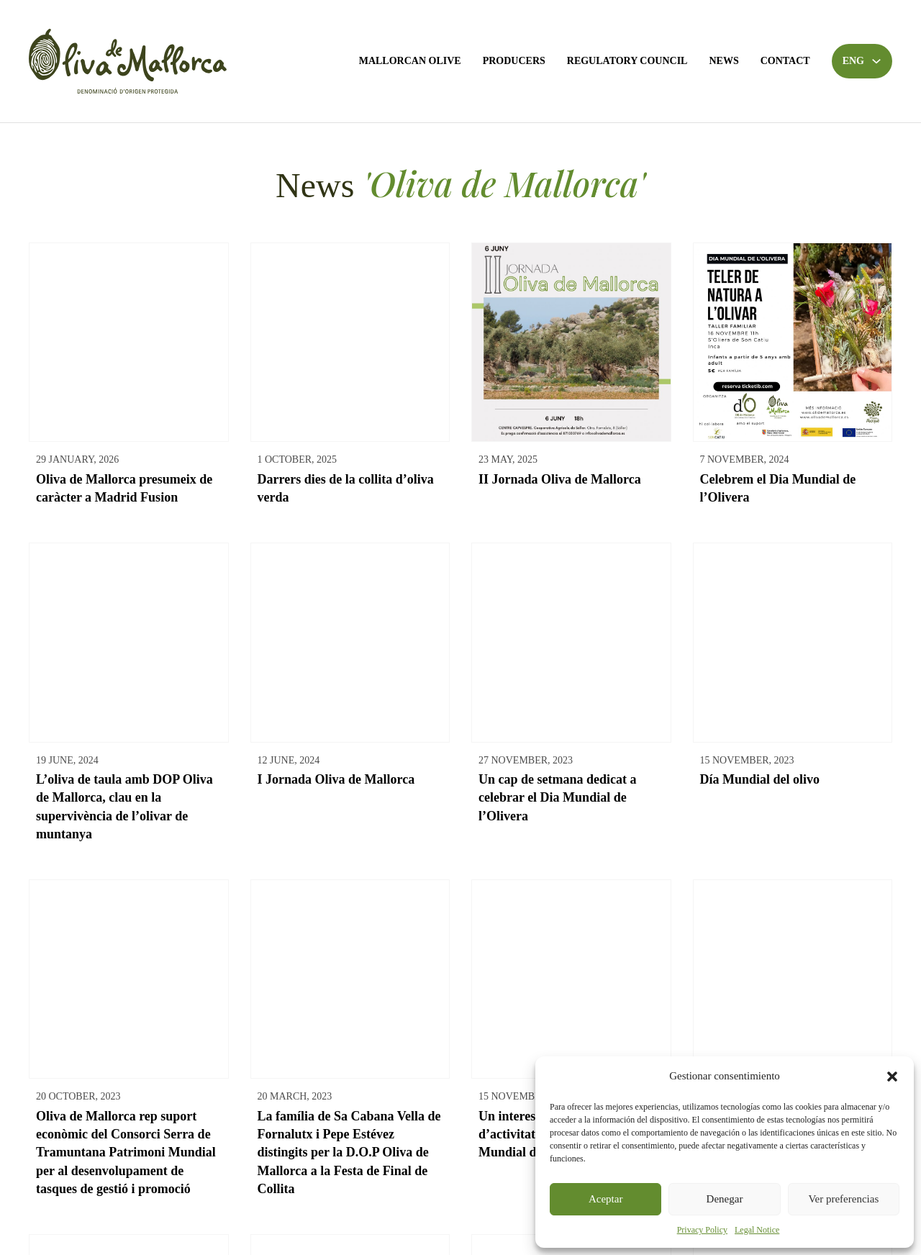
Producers (514, 60)
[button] (892, 1076)
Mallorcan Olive (410, 60)
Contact (785, 60)
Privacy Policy (702, 1230)
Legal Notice (757, 1230)
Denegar (725, 1199)
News (723, 60)
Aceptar (605, 1199)
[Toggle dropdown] (876, 61)
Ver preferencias (843, 1199)
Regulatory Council (627, 60)
